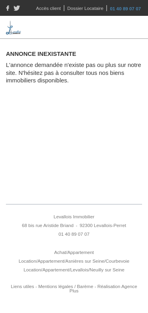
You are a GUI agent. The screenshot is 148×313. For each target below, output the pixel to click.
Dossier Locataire (86, 8)
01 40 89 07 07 (125, 8)
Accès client (49, 8)
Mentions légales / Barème (65, 286)
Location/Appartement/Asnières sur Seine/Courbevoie (74, 260)
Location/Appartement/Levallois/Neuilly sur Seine (74, 269)
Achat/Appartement (74, 252)
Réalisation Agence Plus (103, 289)
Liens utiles (22, 286)
